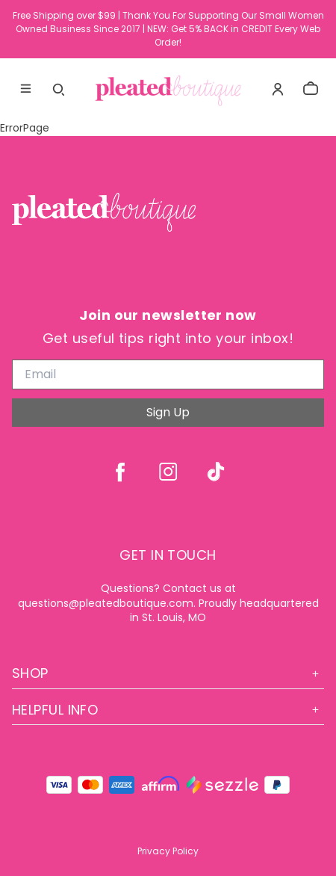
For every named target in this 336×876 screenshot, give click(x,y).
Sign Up (168, 412)
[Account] (277, 89)
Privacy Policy (168, 851)
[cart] (310, 89)
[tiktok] (216, 472)
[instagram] (168, 472)
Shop (168, 673)
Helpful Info (168, 709)
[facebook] (120, 472)
